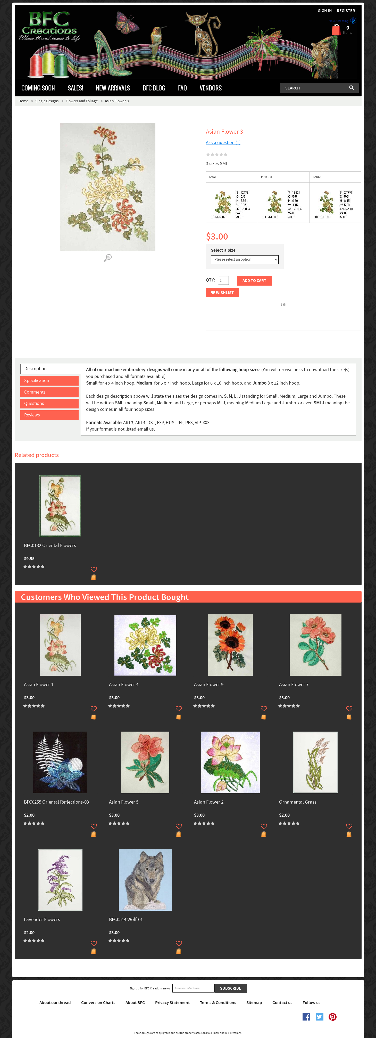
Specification (36, 381)
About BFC (135, 1003)
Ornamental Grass (297, 802)
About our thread (55, 1003)
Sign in (325, 11)
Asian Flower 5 (123, 802)
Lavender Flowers (42, 920)
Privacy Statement (172, 1003)
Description (35, 369)
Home (23, 101)
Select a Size (223, 250)
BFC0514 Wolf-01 (126, 920)
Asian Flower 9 (208, 685)
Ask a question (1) (223, 142)
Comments (35, 392)
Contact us (282, 1003)
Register (346, 11)
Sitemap (254, 1003)
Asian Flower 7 (293, 685)
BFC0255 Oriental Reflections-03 (56, 802)
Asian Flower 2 (208, 802)
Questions (34, 403)
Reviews (32, 415)
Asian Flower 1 (38, 685)
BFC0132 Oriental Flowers (50, 546)
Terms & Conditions (218, 1003)
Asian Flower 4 (123, 685)
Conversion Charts (98, 1003)
